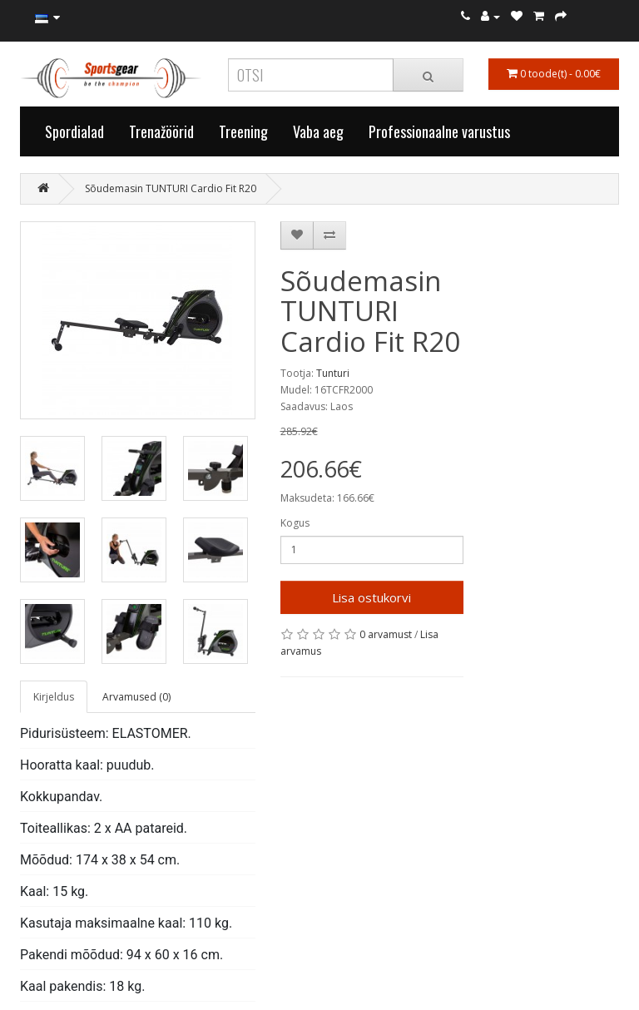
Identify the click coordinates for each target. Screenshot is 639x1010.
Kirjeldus (53, 697)
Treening (243, 131)
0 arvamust (385, 634)
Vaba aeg (318, 131)
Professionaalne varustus (439, 131)
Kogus (295, 523)
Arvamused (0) (136, 697)
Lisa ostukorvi (371, 597)
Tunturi (332, 373)
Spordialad (74, 131)
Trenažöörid (161, 131)
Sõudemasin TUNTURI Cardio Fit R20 (170, 188)
